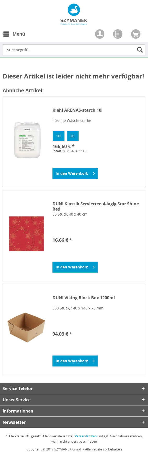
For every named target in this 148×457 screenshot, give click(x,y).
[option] (58, 136)
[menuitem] (14, 37)
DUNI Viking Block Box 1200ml (83, 298)
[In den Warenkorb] (75, 173)
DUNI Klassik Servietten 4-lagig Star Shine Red (95, 206)
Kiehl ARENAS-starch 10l (77, 110)
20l (72, 135)
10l (58, 135)
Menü (14, 33)
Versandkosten (86, 436)
